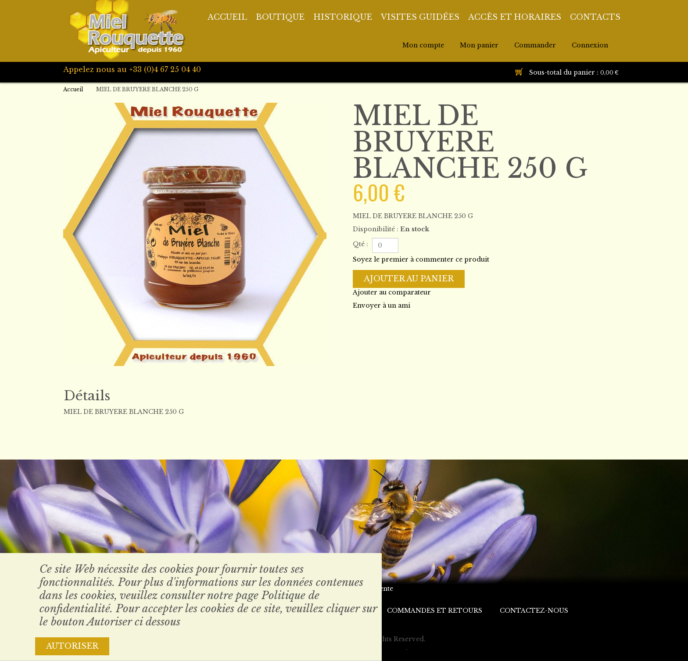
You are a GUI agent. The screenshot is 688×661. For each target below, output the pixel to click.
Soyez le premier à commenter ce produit (421, 259)
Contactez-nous (534, 610)
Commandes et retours (434, 610)
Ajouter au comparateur (392, 292)
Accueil (73, 89)
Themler (391, 648)
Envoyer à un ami (381, 305)
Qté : (360, 244)
